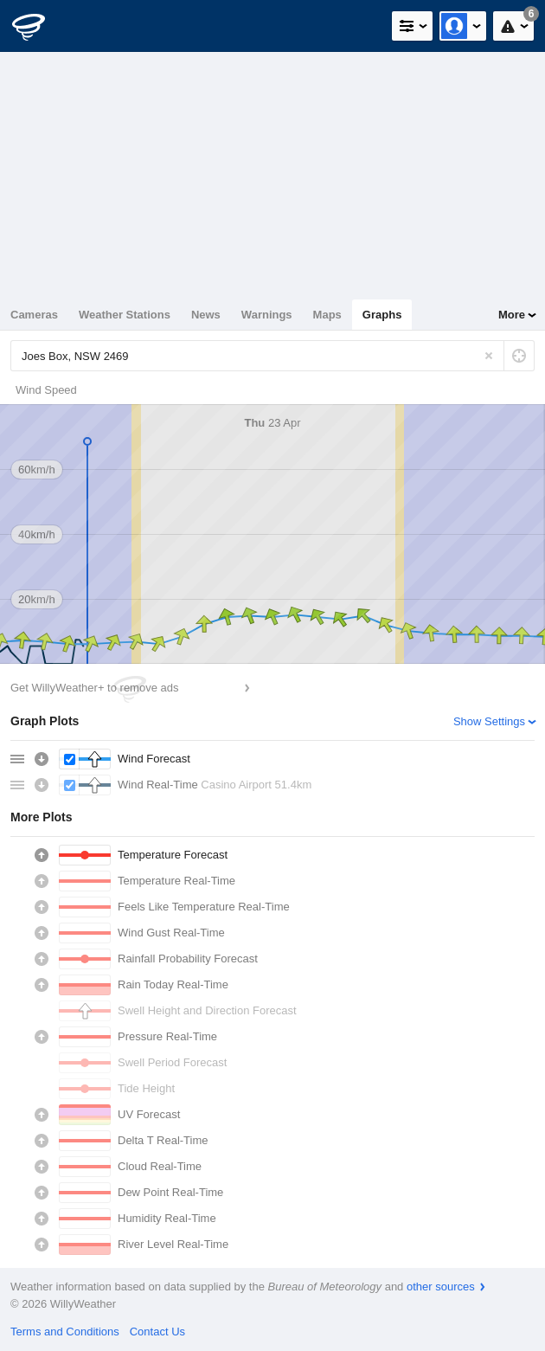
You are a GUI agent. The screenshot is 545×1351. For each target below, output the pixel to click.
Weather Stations (124, 314)
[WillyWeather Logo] (38, 26)
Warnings (266, 314)
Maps (327, 314)
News (206, 314)
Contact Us (157, 1331)
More (511, 314)
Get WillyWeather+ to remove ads (94, 687)
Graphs (382, 314)
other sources (441, 1286)
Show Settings (489, 721)
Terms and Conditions (64, 1331)
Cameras (34, 314)
